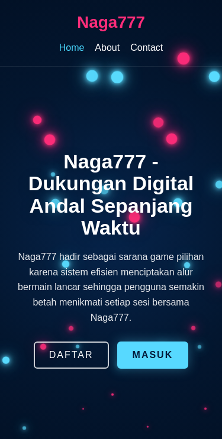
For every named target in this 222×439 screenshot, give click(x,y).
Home (72, 48)
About (107, 48)
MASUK (153, 355)
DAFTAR (71, 355)
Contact (146, 48)
